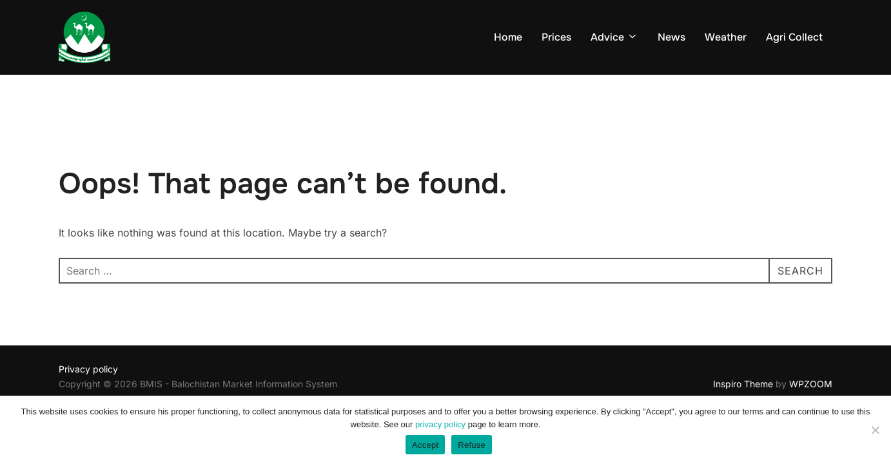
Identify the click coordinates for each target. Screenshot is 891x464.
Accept (425, 445)
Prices (556, 37)
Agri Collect (794, 37)
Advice (614, 37)
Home (508, 37)
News (671, 37)
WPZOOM (810, 383)
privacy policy (440, 424)
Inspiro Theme (743, 383)
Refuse (471, 445)
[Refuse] (874, 429)
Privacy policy (88, 368)
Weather (726, 37)
